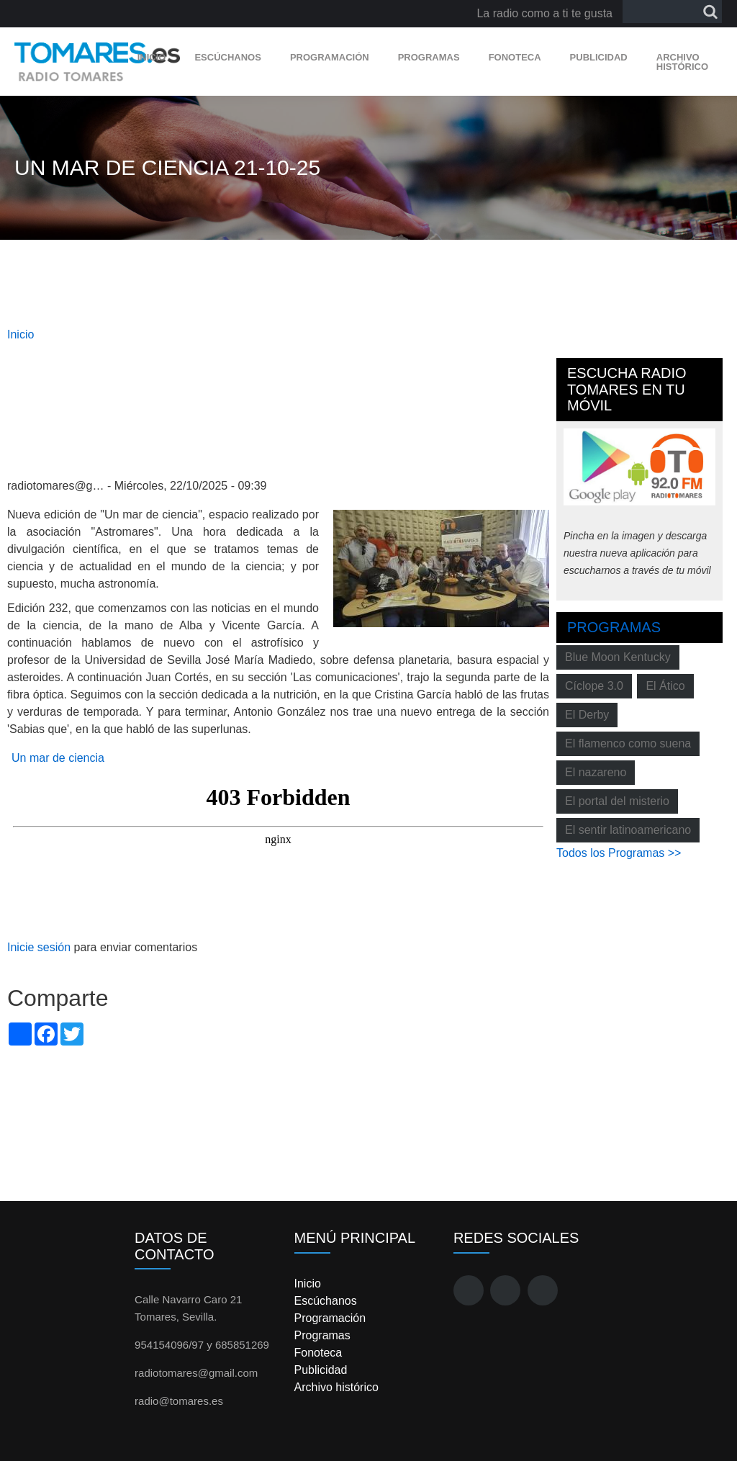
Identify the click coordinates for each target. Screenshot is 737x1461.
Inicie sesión (39, 947)
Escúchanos (227, 57)
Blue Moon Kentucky (618, 657)
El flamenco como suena (628, 743)
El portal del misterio (617, 801)
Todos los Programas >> (618, 853)
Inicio (151, 57)
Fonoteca (515, 57)
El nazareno (595, 772)
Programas (429, 57)
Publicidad (599, 57)
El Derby (587, 715)
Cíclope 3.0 (594, 686)
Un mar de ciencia (58, 758)
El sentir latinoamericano (628, 830)
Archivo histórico (682, 62)
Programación (329, 57)
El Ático (665, 686)
